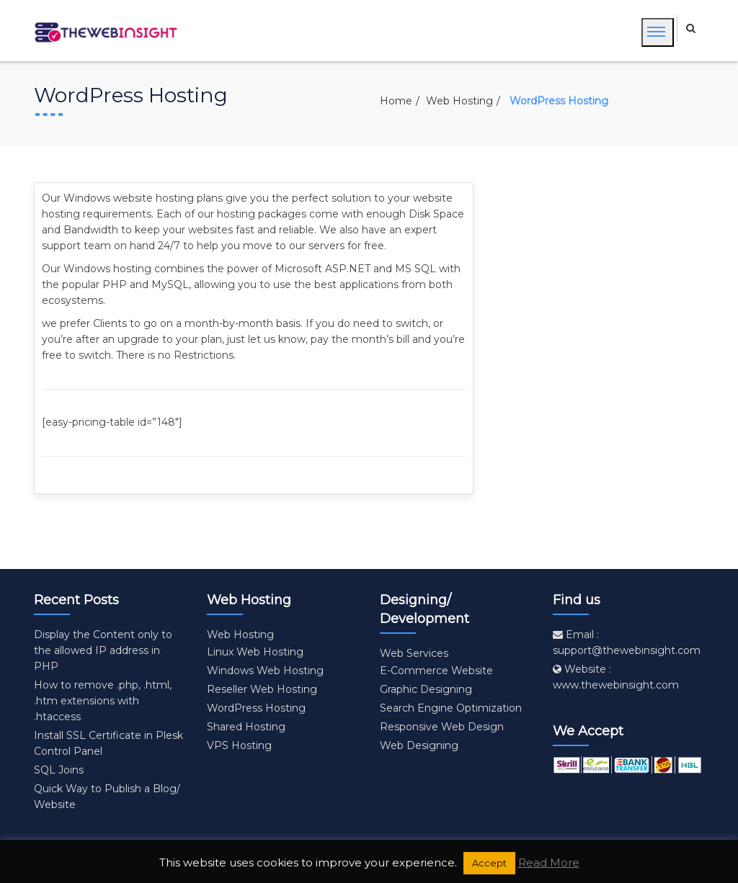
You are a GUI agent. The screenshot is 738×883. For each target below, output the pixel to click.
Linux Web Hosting (255, 651)
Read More (548, 862)
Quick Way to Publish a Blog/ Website (107, 796)
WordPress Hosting (256, 708)
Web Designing (419, 745)
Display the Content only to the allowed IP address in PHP (103, 650)
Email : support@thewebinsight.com (627, 642)
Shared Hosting (246, 726)
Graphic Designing (426, 689)
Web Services (414, 653)
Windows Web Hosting (265, 670)
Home (396, 100)
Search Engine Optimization (451, 708)
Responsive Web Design (442, 726)
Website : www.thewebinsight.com (616, 677)
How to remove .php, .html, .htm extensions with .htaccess (103, 700)
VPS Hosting (239, 745)
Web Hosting (459, 100)
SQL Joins (59, 769)
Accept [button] (489, 863)
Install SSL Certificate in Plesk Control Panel (108, 743)
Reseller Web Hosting (262, 689)
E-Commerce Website (436, 670)
